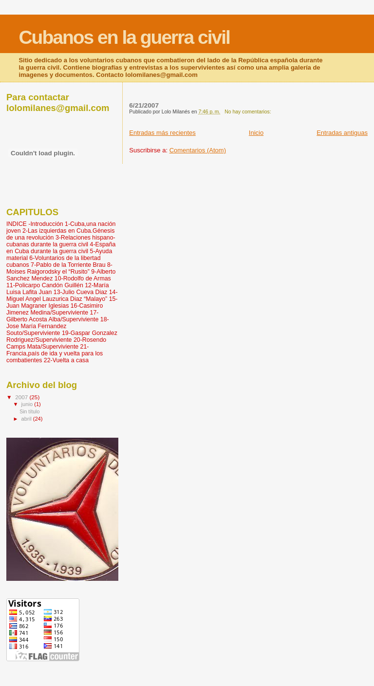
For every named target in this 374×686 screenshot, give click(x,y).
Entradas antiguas (342, 132)
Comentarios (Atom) (197, 150)
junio (28, 404)
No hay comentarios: (248, 111)
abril (27, 419)
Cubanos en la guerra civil (124, 37)
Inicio (256, 132)
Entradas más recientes (162, 132)
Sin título (29, 411)
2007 (22, 397)
